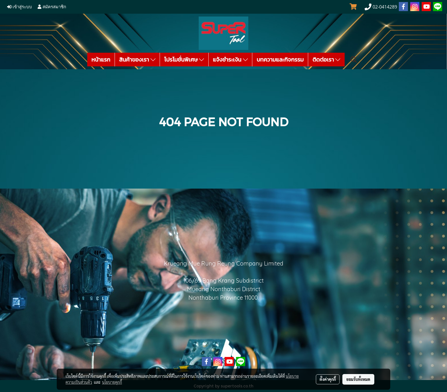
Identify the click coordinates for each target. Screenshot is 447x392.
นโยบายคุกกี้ (112, 382)
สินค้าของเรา (137, 59)
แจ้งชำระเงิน (230, 59)
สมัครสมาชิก (52, 7)
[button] (354, 59)
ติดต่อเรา (326, 59)
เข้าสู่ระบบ (19, 7)
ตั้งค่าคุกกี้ (328, 379)
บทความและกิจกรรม (280, 59)
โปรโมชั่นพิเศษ (184, 59)
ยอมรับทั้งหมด (358, 379)
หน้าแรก (101, 59)
